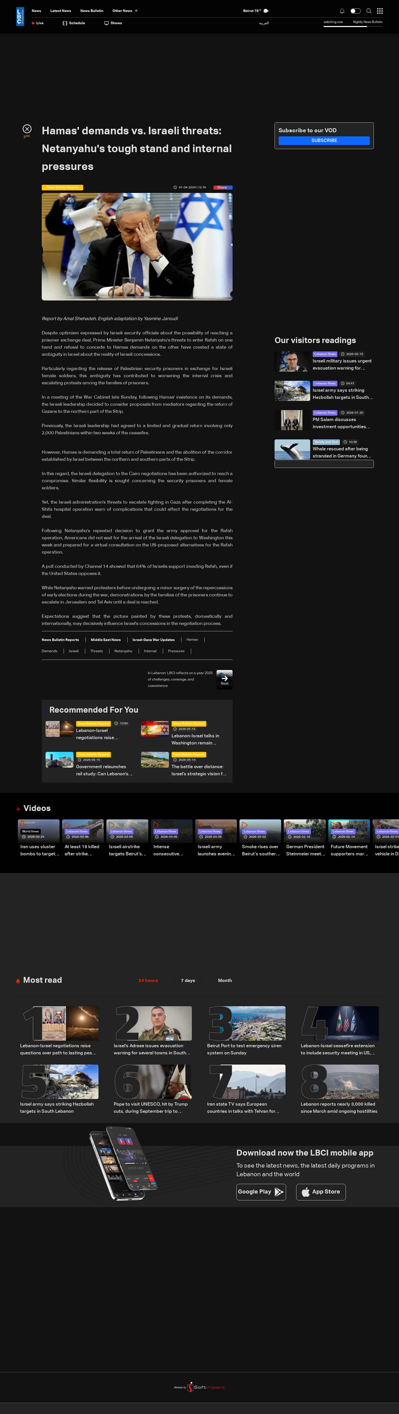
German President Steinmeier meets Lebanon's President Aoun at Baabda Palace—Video (305, 851)
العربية (264, 23)
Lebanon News (325, 354)
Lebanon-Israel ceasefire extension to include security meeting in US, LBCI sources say (338, 1050)
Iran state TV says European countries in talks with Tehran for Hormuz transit (241, 1108)
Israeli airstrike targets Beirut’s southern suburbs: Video (128, 851)
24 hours (148, 980)
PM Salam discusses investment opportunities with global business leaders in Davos (343, 423)
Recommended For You (93, 710)
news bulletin (91, 11)
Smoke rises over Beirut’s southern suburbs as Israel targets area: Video (260, 851)
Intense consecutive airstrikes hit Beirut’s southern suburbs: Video (171, 851)
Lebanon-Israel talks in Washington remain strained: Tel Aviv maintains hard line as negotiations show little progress (200, 740)
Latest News (60, 11)
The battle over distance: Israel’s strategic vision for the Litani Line (199, 771)
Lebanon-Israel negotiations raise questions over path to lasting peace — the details (104, 734)
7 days (188, 980)
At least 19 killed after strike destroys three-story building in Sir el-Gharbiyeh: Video (82, 851)
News (36, 11)
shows (113, 23)
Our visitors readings (315, 341)
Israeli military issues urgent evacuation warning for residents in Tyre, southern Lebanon (342, 365)
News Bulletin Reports (93, 723)
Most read (42, 980)
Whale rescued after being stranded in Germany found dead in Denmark (341, 453)
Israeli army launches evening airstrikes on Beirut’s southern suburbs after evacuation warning (216, 851)
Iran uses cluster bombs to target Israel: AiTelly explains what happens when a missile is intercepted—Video (37, 851)
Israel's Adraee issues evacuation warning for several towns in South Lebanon (150, 1050)
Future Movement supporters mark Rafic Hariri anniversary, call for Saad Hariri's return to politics (349, 851)
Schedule (74, 23)
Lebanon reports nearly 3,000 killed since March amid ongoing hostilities (339, 1108)
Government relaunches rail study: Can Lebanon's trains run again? (102, 771)
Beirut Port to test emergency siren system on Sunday (244, 1049)
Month (225, 980)
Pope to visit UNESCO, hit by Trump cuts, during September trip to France (151, 1108)
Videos (37, 809)
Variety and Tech (326, 442)
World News (30, 831)
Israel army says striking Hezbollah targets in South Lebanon (341, 394)
